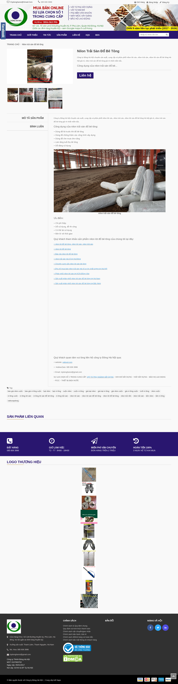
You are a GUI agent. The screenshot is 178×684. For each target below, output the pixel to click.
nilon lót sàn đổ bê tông (91, 396)
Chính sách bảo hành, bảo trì (74, 634)
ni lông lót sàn (25, 396)
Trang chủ (13, 44)
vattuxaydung (13, 401)
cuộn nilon (67, 391)
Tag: (10, 388)
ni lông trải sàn (62, 396)
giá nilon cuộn (117, 391)
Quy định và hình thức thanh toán (76, 629)
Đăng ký (165, 2)
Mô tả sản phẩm (33, 118)
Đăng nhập (153, 2)
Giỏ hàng (141, 2)
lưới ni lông (144, 391)
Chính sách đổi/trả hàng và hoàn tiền (78, 637)
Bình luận (37, 126)
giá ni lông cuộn (131, 391)
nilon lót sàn (75, 396)
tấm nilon (149, 396)
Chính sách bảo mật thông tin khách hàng (80, 640)
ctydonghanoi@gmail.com (21, 2)
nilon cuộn (155, 391)
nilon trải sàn (139, 396)
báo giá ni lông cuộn (33, 391)
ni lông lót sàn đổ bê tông (43, 396)
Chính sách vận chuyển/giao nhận (77, 631)
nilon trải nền (126, 396)
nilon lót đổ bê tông (111, 396)
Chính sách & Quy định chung (75, 626)
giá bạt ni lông (103, 391)
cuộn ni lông (79, 391)
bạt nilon (47, 391)
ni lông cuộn (13, 396)
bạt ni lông (57, 391)
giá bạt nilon (91, 391)
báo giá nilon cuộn (15, 391)
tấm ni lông (160, 396)
